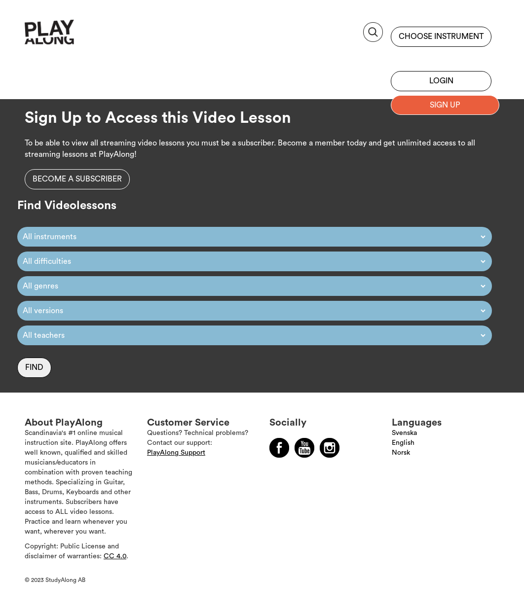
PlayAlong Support (176, 452)
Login (441, 81)
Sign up (441, 57)
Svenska (404, 433)
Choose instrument (441, 36)
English (403, 442)
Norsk (401, 452)
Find (34, 367)
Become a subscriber (77, 179)
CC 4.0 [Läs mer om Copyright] (115, 556)
